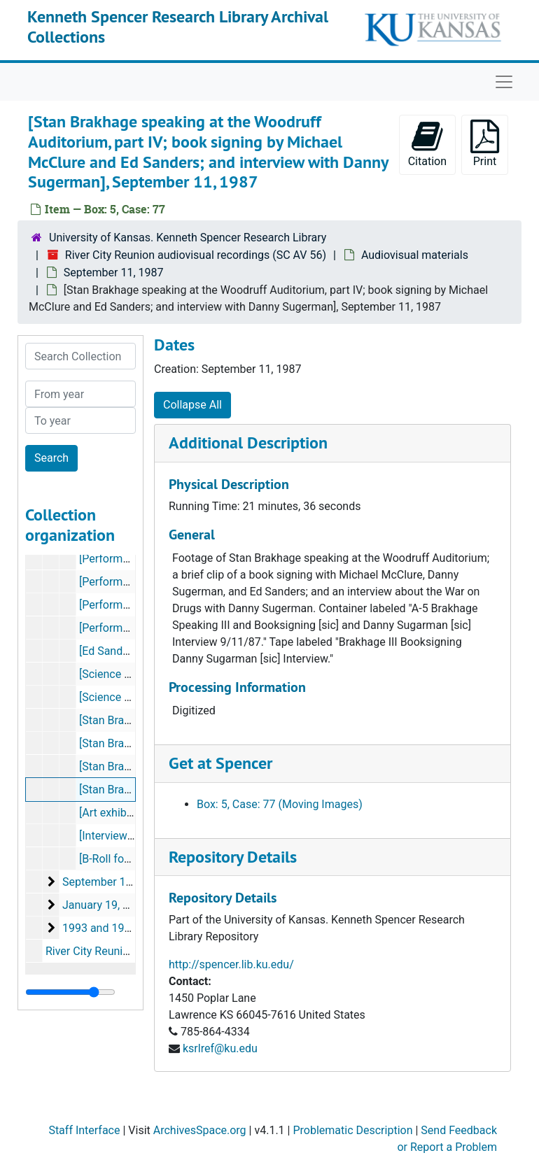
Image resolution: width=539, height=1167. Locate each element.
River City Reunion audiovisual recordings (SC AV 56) (195, 255)
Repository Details (233, 857)
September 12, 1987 (112, 882)
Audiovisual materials (414, 255)
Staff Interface (84, 1130)
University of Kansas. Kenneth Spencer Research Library (187, 237)
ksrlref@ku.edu (220, 1048)
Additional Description (248, 442)
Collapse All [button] (192, 404)
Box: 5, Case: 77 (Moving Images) (280, 804)
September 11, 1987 (114, 272)
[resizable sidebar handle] (70, 992)
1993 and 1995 (99, 928)
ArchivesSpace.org (199, 1130)
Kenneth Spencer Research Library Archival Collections (177, 27)
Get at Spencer (220, 763)
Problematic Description (352, 1130)
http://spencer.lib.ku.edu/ (231, 964)
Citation (427, 144)
